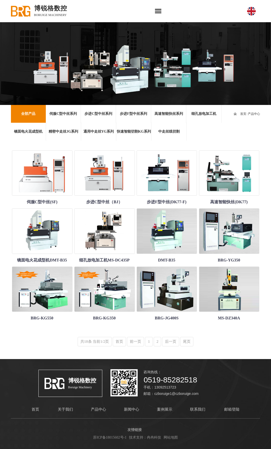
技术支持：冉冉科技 (145, 437)
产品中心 (254, 114)
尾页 (187, 341)
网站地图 (171, 437)
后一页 (170, 341)
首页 (243, 114)
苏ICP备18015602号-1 (109, 437)
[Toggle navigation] (158, 11)
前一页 (135, 341)
